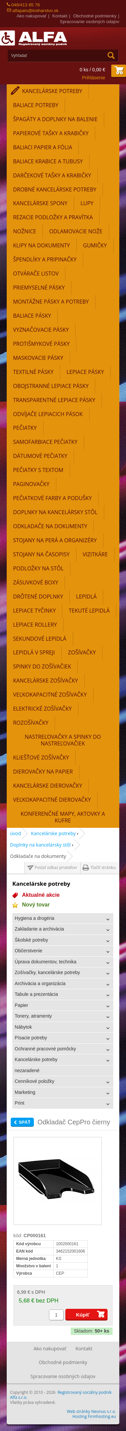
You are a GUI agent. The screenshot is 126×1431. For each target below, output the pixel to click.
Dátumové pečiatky (40, 456)
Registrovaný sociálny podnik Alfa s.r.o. (61, 1394)
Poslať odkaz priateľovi (56, 867)
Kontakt (59, 15)
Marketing (25, 1092)
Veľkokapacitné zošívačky (50, 694)
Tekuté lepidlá (89, 610)
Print (19, 1103)
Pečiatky (25, 427)
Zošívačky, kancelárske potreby (47, 972)
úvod (15, 833)
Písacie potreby (31, 1037)
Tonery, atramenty (33, 1016)
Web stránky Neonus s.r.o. (91, 1411)
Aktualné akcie (41, 895)
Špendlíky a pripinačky (44, 259)
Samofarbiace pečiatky (45, 442)
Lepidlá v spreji (34, 652)
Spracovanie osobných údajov (89, 21)
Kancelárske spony (40, 203)
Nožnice (24, 231)
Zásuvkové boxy (35, 582)
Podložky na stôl (38, 568)
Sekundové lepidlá (39, 638)
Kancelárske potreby (52, 91)
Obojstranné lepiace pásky (50, 386)
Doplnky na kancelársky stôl (55, 512)
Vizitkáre (95, 554)
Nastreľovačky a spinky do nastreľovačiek (63, 740)
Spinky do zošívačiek (42, 666)
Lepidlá (86, 596)
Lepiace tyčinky (34, 610)
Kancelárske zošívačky (45, 680)
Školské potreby (31, 940)
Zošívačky (82, 652)
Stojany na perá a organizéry (55, 540)
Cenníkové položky (34, 1081)
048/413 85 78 (23, 4)
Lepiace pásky (85, 372)
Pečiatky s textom (38, 470)
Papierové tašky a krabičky (50, 133)
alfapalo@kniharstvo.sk (32, 10)
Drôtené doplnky (38, 596)
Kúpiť (83, 1315)
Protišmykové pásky (41, 343)
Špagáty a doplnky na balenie (55, 119)
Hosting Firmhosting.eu (94, 1416)
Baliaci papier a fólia (42, 147)
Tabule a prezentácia (36, 994)
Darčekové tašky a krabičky (52, 175)
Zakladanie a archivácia (39, 929)
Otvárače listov (36, 273)
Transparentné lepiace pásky (54, 400)
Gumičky (95, 245)
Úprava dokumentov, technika (45, 961)
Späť (24, 1122)
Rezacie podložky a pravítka (53, 217)
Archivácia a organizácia (40, 983)
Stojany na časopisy (41, 554)
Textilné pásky (33, 372)
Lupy (86, 203)
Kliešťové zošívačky (41, 757)
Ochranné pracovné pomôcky (45, 1048)
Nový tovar (36, 904)
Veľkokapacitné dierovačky (52, 799)
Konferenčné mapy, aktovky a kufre (63, 817)
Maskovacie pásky (38, 358)
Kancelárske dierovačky (47, 785)
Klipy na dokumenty (41, 245)
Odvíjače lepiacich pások (48, 414)
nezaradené (27, 1070)
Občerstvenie (28, 950)
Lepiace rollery (35, 624)
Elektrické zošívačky (42, 708)
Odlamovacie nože (76, 231)
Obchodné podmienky (94, 15)
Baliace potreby (35, 105)
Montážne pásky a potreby (51, 301)
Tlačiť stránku (103, 867)
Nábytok (23, 1027)
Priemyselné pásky (39, 287)
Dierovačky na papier (43, 771)
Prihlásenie (93, 77)
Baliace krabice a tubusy (48, 161)
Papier (21, 1005)
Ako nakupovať (31, 15)
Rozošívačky (30, 722)
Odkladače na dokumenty (50, 526)
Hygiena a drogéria (34, 918)
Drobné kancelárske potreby (54, 189)
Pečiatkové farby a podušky (52, 498)
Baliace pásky (32, 315)
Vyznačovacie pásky (41, 329)
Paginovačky (31, 484)
